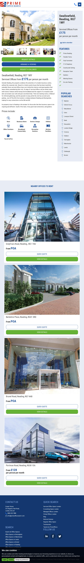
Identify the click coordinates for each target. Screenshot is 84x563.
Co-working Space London (51, 509)
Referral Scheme (48, 519)
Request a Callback (28, 69)
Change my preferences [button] (22, 559)
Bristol (66, 155)
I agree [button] (5, 559)
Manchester (67, 144)
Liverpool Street (68, 116)
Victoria (66, 132)
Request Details (28, 59)
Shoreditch (67, 124)
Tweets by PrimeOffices (50, 527)
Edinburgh (67, 151)
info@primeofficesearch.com (16, 516)
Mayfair (66, 101)
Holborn (66, 136)
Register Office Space (49, 522)
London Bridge (68, 128)
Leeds (66, 147)
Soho (65, 112)
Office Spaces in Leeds (12, 540)
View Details (42, 259)
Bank (65, 120)
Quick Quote (42, 254)
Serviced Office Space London (52, 506)
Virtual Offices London (49, 514)
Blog (44, 517)
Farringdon (67, 140)
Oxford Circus (68, 105)
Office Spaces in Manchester (13, 537)
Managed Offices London (50, 512)
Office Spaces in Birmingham (13, 534)
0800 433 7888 (12, 513)
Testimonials (47, 524)
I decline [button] (11, 559)
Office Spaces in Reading (12, 545)
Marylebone (67, 109)
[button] (6, 28)
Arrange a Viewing (28, 64)
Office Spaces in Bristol (12, 542)
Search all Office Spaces (12, 532)
